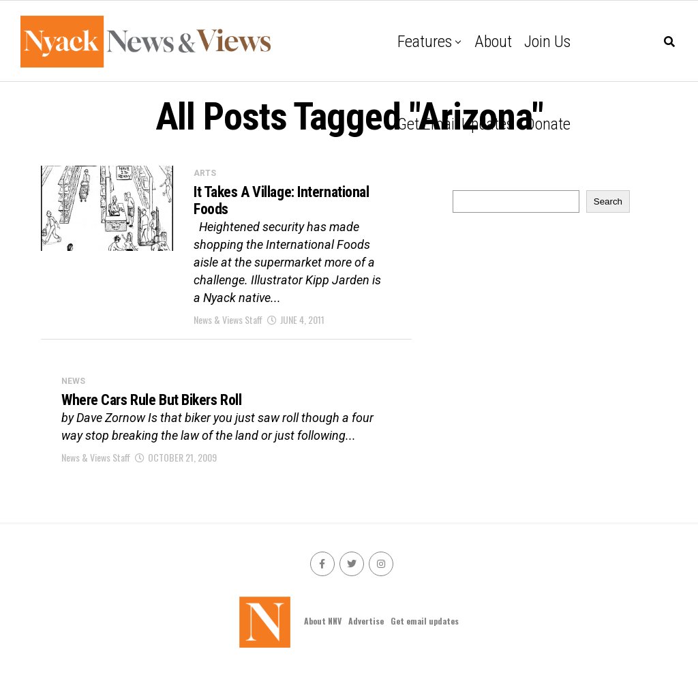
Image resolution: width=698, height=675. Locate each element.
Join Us (547, 41)
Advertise (366, 621)
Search (608, 201)
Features (424, 41)
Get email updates (455, 124)
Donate (548, 124)
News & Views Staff (228, 319)
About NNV (323, 621)
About (493, 41)
